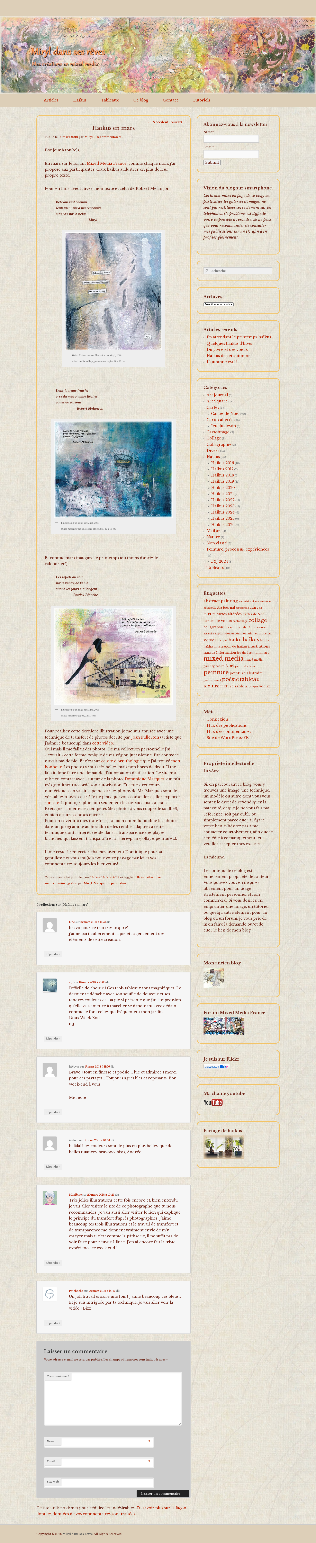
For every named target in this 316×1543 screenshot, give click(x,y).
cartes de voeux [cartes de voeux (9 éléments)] (218, 620)
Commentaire (58, 1376)
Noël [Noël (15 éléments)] (229, 665)
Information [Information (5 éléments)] (226, 652)
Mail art (214, 531)
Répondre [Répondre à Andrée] (53, 1166)
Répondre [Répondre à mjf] (53, 1038)
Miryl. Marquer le (97, 883)
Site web (53, 1481)
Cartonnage (218, 432)
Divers (213, 450)
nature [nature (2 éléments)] (220, 666)
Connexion (217, 719)
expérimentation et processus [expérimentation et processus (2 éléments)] (251, 633)
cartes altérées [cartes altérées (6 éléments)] (229, 614)
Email (51, 1461)
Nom (50, 1441)
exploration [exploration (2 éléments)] (223, 633)
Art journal (217, 395)
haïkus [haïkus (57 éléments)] (251, 640)
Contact (170, 100)
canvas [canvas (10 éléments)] (256, 607)
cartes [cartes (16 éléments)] (210, 613)
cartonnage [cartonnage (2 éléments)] (240, 621)
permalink (118, 883)
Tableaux (110, 100)
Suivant (178, 122)
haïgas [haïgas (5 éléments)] (222, 640)
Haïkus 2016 (222, 463)
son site (52, 803)
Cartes (213, 407)
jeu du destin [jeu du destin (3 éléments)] (246, 652)
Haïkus (80, 100)
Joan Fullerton (145, 737)
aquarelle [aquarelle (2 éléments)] (210, 607)
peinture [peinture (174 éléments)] (216, 672)
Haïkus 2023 (223, 506)
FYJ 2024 (219, 561)
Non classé (217, 543)
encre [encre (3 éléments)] (229, 627)
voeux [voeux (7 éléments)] (264, 686)
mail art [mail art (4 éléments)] (262, 652)
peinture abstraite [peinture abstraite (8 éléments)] (246, 673)
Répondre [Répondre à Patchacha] (53, 1323)
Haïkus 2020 (223, 487)
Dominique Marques (144, 779)
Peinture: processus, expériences (238, 549)
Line (72, 922)
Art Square (217, 401)
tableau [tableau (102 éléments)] (250, 679)
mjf (71, 982)
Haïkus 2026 (223, 525)
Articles (51, 100)
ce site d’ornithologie (121, 761)
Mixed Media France (107, 163)
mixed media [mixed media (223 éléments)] (224, 658)
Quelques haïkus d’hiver (230, 343)
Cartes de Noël (225, 413)
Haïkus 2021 (222, 494)
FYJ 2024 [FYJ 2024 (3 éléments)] (210, 640)
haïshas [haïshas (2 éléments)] (209, 646)
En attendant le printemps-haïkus (239, 337)
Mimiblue (75, 1194)
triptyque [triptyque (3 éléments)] (251, 686)
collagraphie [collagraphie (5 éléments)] (214, 627)
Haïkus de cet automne (229, 356)
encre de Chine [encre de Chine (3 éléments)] (245, 627)
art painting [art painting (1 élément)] (242, 608)
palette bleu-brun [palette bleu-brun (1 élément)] (245, 666)
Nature (213, 537)
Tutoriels (201, 100)
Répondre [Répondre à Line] (53, 954)
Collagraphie (219, 444)
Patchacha (76, 1290)
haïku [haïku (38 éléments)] (235, 640)
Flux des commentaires (229, 731)
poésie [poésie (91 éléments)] (230, 679)
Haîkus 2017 (222, 469)
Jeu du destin (223, 426)
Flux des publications (227, 725)
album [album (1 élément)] (255, 601)
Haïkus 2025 (222, 518)
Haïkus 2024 (223, 512)
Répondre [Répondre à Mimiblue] (53, 1263)
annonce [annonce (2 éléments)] (265, 601)
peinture (61, 883)
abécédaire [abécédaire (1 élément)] (244, 601)
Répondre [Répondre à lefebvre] (53, 1112)
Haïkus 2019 (222, 481)
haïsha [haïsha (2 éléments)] (264, 640)
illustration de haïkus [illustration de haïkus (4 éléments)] (230, 646)
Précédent (158, 122)
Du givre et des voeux (227, 349)
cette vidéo (102, 743)
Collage (214, 438)
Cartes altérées (221, 420)
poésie (72, 883)
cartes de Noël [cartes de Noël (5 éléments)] (254, 614)
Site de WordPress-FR (228, 737)
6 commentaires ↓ (110, 137)
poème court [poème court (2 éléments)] (212, 680)
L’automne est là (222, 362)
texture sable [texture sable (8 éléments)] (232, 686)
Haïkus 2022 (223, 500)
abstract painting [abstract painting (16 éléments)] (221, 600)
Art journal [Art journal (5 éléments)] (226, 607)
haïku (149, 877)
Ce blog (140, 100)
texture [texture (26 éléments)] (211, 686)
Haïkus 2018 (110, 877)
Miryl (88, 137)
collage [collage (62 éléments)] (258, 620)
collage (139, 877)
